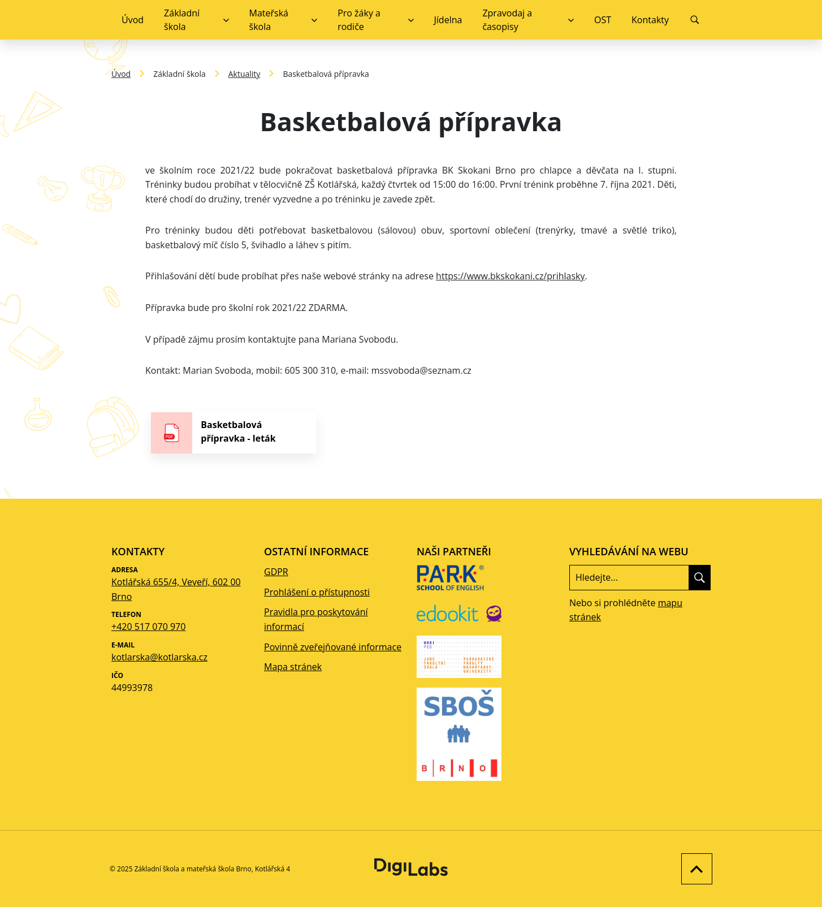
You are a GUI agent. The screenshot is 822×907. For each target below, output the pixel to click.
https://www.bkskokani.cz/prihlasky (510, 276)
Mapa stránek (293, 666)
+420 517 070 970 (148, 626)
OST (602, 20)
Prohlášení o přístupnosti (317, 592)
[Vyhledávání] (695, 20)
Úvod (133, 20)
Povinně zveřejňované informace (332, 647)
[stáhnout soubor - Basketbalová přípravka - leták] (234, 432)
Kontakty (650, 20)
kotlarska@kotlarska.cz (159, 657)
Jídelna (448, 20)
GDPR (276, 571)
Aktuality (244, 73)
